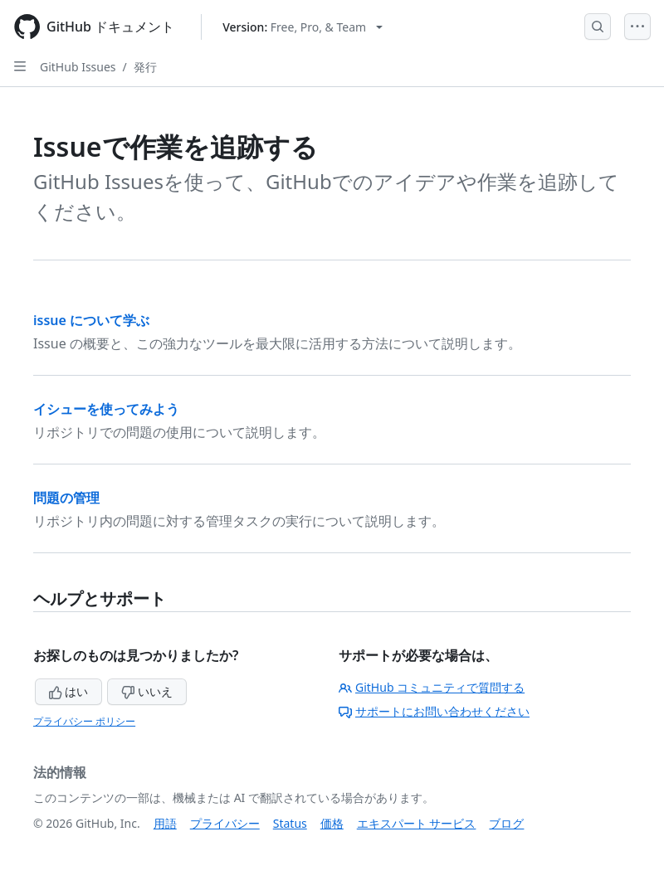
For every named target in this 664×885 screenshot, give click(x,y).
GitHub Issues (78, 67)
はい (69, 691)
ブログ (506, 823)
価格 (332, 823)
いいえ (147, 691)
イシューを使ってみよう (106, 409)
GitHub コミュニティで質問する (432, 687)
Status (290, 823)
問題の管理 (66, 498)
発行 (145, 67)
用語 (165, 823)
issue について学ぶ (91, 320)
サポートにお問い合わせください (434, 711)
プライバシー (225, 823)
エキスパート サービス (416, 823)
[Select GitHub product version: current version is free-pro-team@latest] (302, 27)
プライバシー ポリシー (84, 721)
